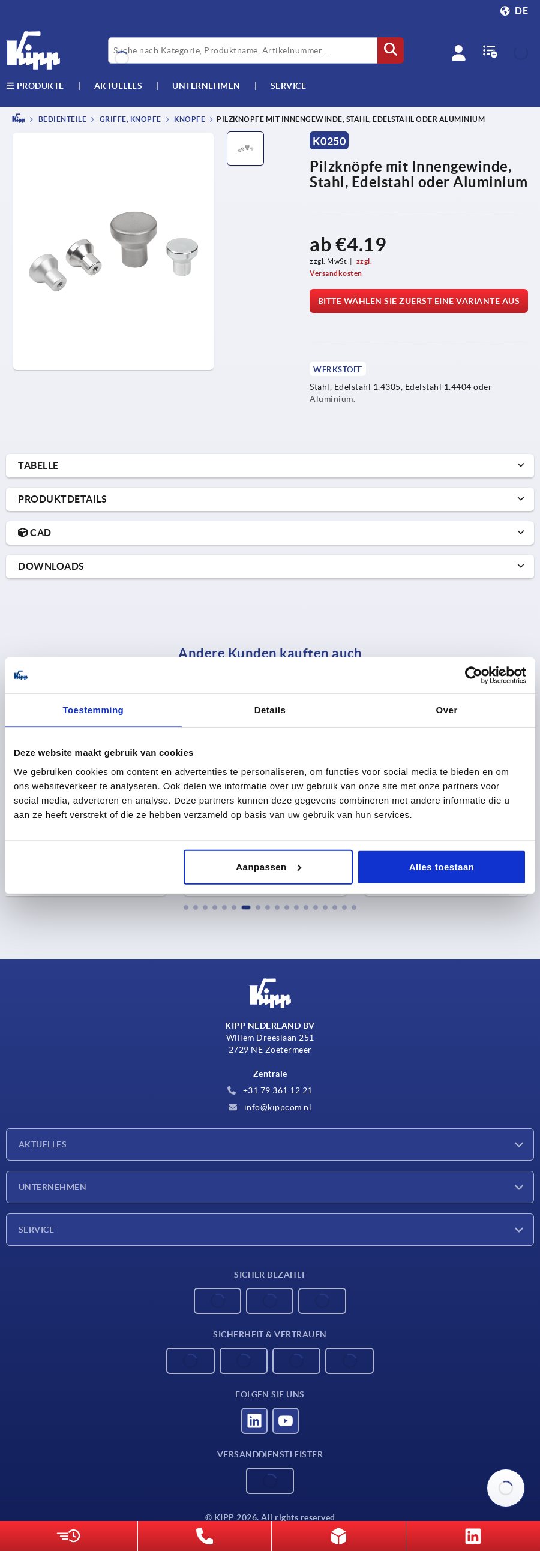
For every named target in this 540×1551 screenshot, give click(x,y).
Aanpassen (268, 866)
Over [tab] (447, 710)
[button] (186, 907)
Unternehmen (206, 86)
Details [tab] (270, 710)
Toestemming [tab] (93, 710)
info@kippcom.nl (270, 1107)
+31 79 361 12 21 (270, 1090)
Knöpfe (189, 119)
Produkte (35, 86)
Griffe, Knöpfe (129, 119)
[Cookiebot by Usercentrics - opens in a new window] (473, 675)
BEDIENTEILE (61, 119)
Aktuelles (43, 1144)
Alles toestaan (442, 866)
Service (36, 1229)
